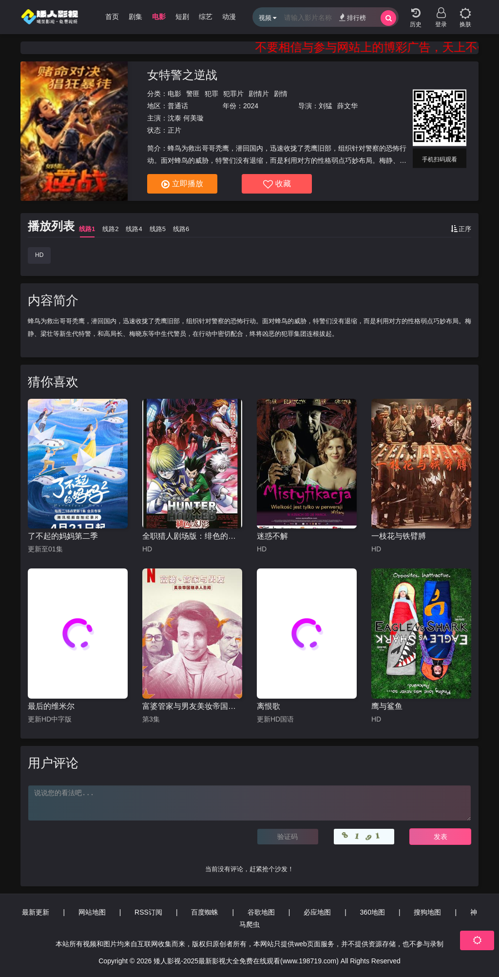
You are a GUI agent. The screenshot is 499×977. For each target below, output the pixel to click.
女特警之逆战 (182, 74)
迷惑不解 (272, 536)
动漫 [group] (229, 16)
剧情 (281, 94)
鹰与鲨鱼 (387, 706)
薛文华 (347, 106)
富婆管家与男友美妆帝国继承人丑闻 (192, 706)
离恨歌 (268, 706)
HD (39, 255)
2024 (250, 106)
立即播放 (182, 184)
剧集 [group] (135, 16)
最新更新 (35, 912)
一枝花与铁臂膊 (398, 536)
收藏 (277, 184)
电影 (174, 94)
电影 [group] (159, 16)
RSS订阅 (148, 912)
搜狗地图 (427, 912)
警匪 (193, 94)
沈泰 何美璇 (186, 118)
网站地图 (92, 912)
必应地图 (317, 912)
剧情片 (259, 94)
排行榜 (352, 17)
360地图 (372, 912)
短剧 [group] (182, 16)
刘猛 (325, 106)
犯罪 (211, 94)
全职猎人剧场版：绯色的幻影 (192, 536)
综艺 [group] (205, 16)
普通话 (178, 106)
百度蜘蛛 (204, 912)
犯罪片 (233, 94)
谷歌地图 (261, 912)
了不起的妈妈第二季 (63, 536)
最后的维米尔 (51, 706)
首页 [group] (112, 16)
